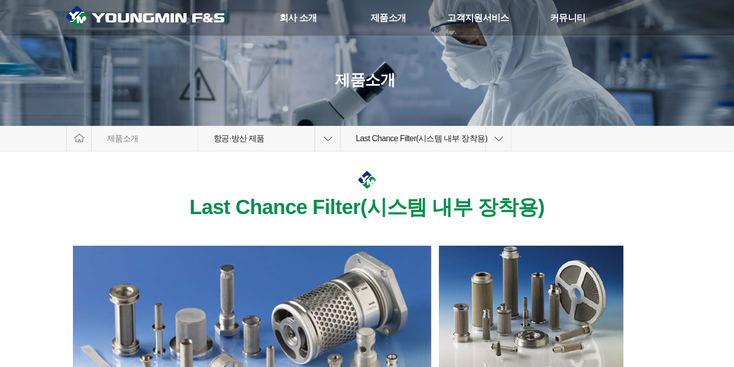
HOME (79, 138)
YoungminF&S (155, 18)
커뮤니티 (567, 18)
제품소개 (388, 18)
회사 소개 (298, 18)
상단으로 (689, 319)
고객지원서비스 (478, 18)
